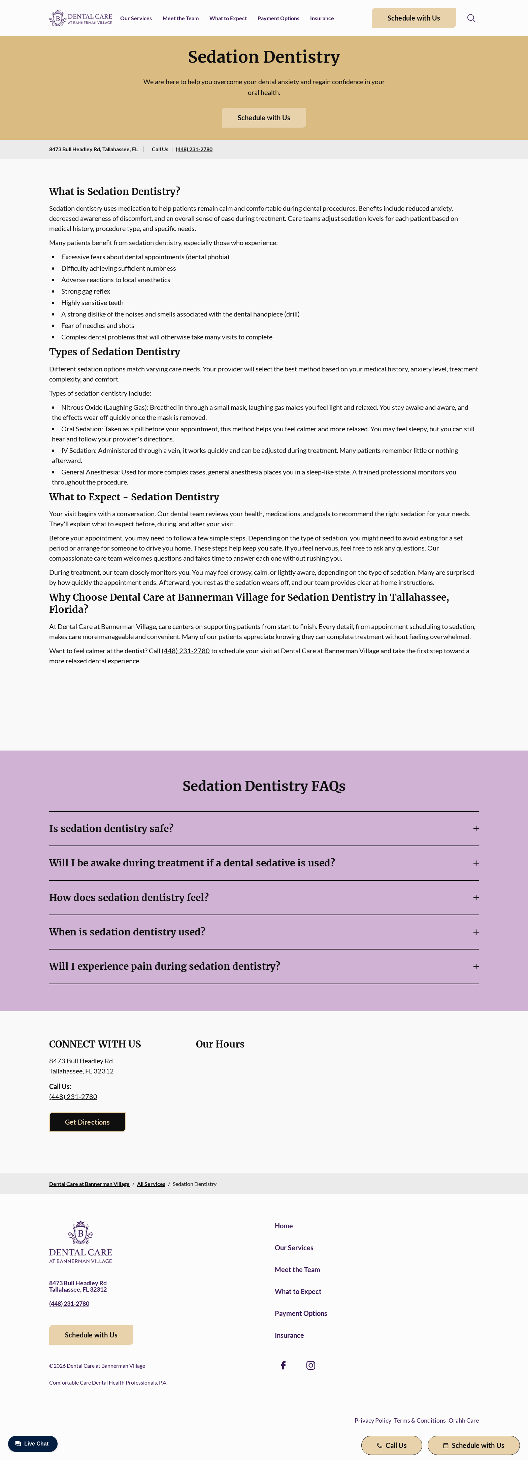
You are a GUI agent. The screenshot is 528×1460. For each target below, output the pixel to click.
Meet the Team (181, 18)
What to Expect (228, 18)
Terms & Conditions (420, 1420)
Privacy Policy (373, 1420)
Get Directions (87, 1122)
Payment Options (278, 18)
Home (284, 1226)
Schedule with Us (414, 18)
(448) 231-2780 (194, 149)
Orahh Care (464, 1420)
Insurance (322, 18)
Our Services (136, 18)
